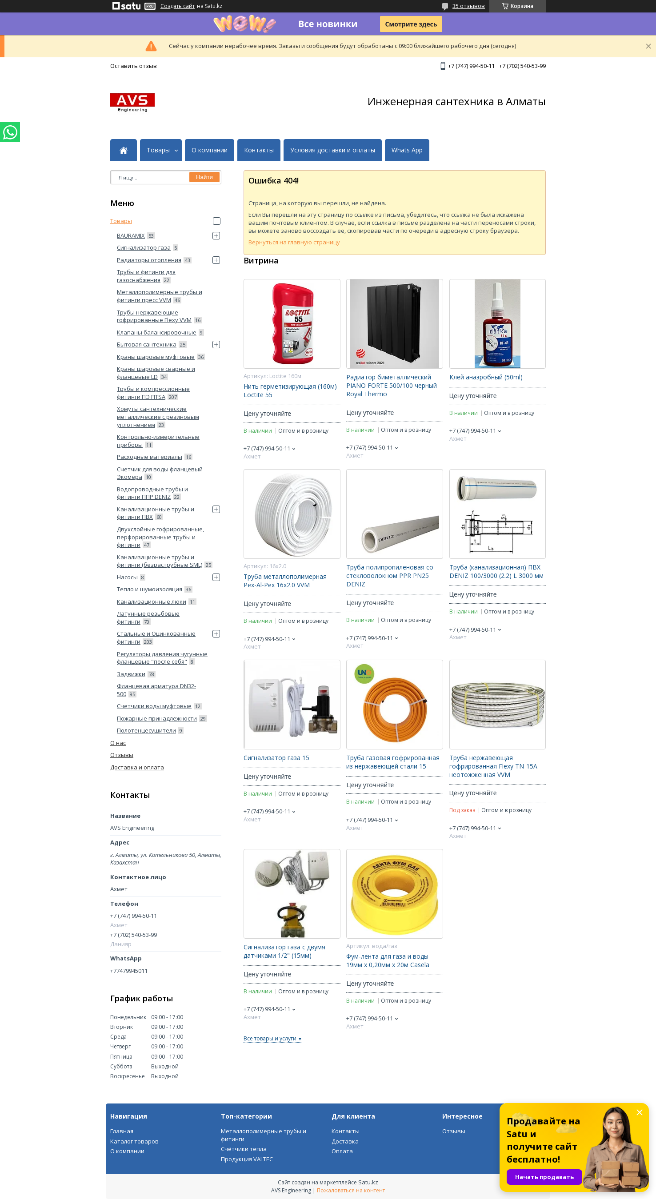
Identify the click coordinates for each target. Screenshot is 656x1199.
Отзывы (121, 755)
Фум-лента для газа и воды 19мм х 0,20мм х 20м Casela (387, 960)
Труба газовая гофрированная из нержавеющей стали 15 (393, 762)
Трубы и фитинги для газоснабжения (146, 276)
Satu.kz (368, 1182)
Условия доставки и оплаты (332, 150)
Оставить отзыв (133, 66)
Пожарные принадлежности (157, 718)
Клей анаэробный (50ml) (486, 377)
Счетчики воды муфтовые (154, 706)
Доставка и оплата (137, 767)
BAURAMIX (131, 235)
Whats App (407, 150)
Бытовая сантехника (146, 344)
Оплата (342, 1151)
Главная (121, 1131)
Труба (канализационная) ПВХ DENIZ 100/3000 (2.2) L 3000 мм (496, 571)
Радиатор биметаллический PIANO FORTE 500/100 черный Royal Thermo (391, 385)
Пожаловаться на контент (351, 1190)
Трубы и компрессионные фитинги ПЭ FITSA (153, 393)
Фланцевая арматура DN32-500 (156, 690)
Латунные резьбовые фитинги (148, 617)
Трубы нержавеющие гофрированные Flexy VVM (154, 316)
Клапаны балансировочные (156, 332)
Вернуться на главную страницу (294, 242)
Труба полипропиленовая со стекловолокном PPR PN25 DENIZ (389, 575)
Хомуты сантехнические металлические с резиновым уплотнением (158, 416)
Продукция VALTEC (247, 1159)
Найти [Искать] (204, 177)
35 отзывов (468, 6)
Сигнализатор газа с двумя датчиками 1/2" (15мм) (284, 951)
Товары (158, 150)
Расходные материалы (149, 457)
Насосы (127, 577)
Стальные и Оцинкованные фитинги (156, 637)
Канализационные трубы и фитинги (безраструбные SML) (159, 561)
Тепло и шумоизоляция (149, 589)
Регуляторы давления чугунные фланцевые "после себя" (162, 658)
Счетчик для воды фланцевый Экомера (160, 473)
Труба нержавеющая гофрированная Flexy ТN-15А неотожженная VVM (493, 766)
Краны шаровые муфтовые (156, 357)
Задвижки (131, 674)
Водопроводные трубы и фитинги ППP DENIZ (152, 493)
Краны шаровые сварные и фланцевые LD (156, 373)
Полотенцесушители (146, 730)
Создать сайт (177, 6)
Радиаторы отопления (149, 260)
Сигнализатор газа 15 (276, 758)
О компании (210, 150)
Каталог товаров (134, 1141)
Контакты (259, 150)
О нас (118, 743)
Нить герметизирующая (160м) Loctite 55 (290, 390)
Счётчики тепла (244, 1149)
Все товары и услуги (270, 1038)
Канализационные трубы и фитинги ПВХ (155, 513)
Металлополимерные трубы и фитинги (263, 1135)
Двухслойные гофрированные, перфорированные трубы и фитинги (160, 537)
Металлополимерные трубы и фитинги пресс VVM (159, 296)
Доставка (345, 1141)
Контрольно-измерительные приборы (158, 441)
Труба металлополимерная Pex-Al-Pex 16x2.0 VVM (285, 581)
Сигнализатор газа (144, 247)
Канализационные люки (151, 601)
